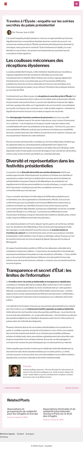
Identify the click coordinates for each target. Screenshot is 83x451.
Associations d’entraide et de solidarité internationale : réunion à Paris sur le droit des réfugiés (59, 413)
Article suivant (72, 388)
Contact (20, 434)
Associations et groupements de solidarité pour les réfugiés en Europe (22, 411)
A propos (30, 434)
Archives (10, 417)
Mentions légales (7, 434)
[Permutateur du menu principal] (76, 3)
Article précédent (11, 388)
